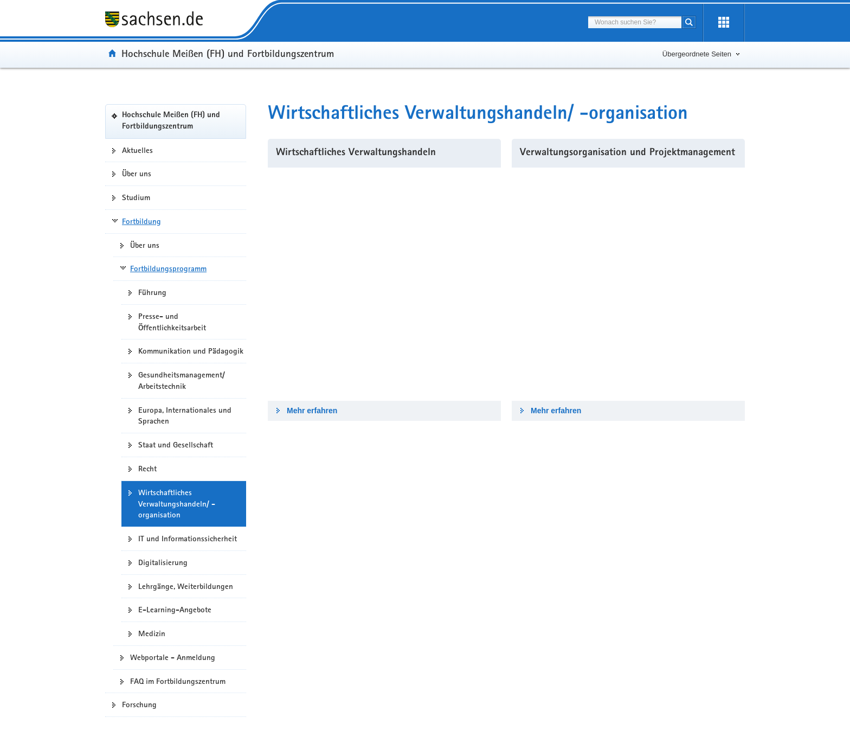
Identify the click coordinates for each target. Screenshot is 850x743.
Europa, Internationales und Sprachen (184, 415)
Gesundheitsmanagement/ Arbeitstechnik (181, 380)
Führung (152, 292)
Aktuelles (137, 150)
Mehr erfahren (312, 410)
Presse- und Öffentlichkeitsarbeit (172, 321)
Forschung (139, 704)
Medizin (151, 633)
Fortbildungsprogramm (168, 268)
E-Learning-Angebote (174, 609)
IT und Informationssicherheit (187, 538)
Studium (136, 197)
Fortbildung (141, 221)
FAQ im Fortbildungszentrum (178, 681)
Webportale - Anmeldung (172, 657)
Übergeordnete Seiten (696, 54)
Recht (147, 468)
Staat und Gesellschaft (175, 445)
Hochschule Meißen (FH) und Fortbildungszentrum (227, 53)
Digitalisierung (163, 562)
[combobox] (635, 22)
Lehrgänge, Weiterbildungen (185, 586)
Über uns (136, 173)
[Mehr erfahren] (384, 284)
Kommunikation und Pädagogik (190, 351)
